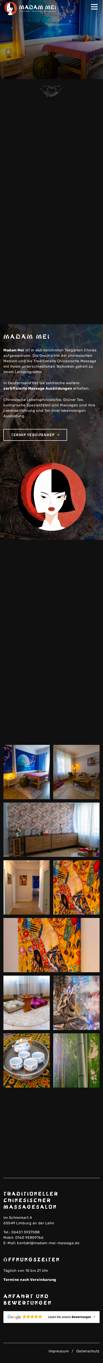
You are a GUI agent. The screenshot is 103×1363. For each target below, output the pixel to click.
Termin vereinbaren (35, 435)
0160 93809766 (29, 1237)
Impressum (59, 1351)
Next (93, 73)
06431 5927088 (25, 1232)
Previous (85, 73)
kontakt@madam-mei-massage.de (48, 1243)
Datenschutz (88, 1351)
